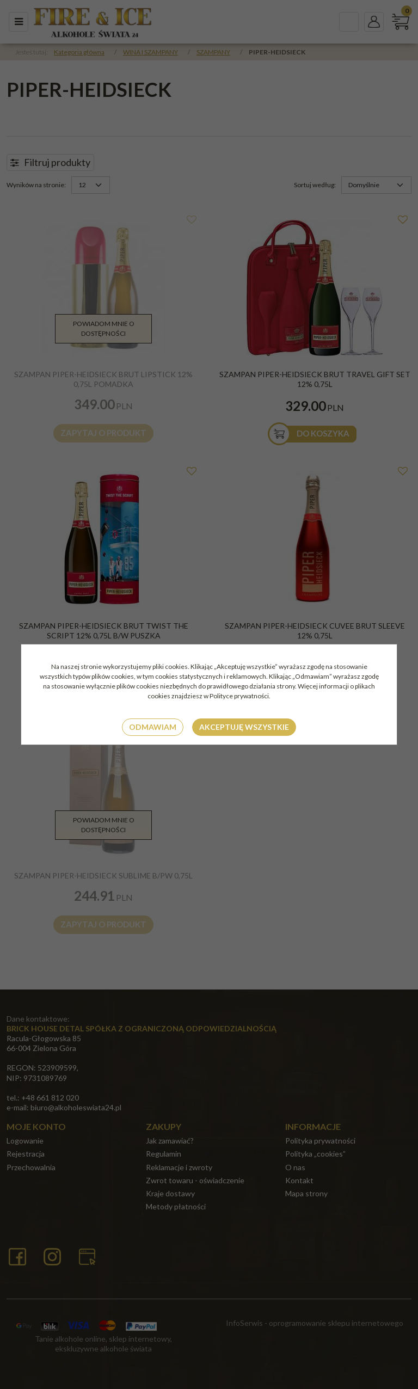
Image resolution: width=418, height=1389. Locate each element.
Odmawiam (152, 727)
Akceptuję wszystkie (244, 727)
